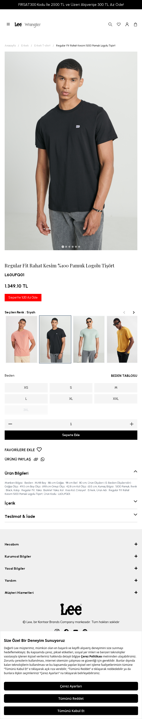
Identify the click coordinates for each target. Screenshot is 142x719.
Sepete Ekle (71, 435)
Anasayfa (10, 45)
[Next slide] (133, 312)
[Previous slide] (124, 312)
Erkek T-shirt (42, 45)
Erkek (25, 45)
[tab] (62, 246)
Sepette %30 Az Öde (23, 297)
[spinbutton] (71, 424)
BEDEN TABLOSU (124, 376)
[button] (8, 24)
